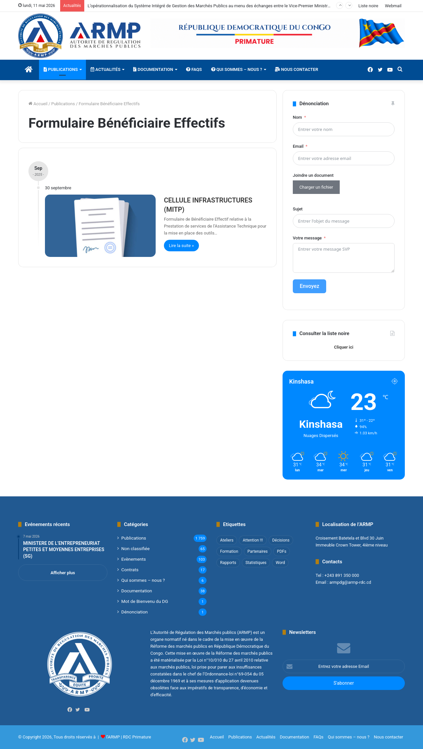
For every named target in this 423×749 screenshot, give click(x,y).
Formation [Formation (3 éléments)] (229, 551)
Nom (297, 117)
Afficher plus (63, 572)
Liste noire (368, 5)
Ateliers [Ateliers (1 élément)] (226, 540)
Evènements (133, 559)
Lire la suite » (181, 245)
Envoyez (309, 286)
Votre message (307, 237)
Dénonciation (134, 611)
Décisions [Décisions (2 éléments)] (280, 540)
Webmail (393, 5)
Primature (141, 736)
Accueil (38, 103)
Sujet (298, 208)
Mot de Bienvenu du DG (144, 601)
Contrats (129, 569)
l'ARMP (113, 736)
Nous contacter (296, 69)
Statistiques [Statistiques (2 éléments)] (256, 562)
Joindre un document (313, 175)
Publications (61, 69)
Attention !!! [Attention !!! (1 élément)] (253, 540)
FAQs (194, 69)
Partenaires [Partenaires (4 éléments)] (258, 551)
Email (298, 146)
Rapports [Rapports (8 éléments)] (228, 562)
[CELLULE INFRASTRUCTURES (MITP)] (100, 226)
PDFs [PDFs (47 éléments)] (281, 551)
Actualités (105, 69)
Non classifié (135, 548)
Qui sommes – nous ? (236, 69)
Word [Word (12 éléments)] (280, 562)
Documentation (153, 69)
